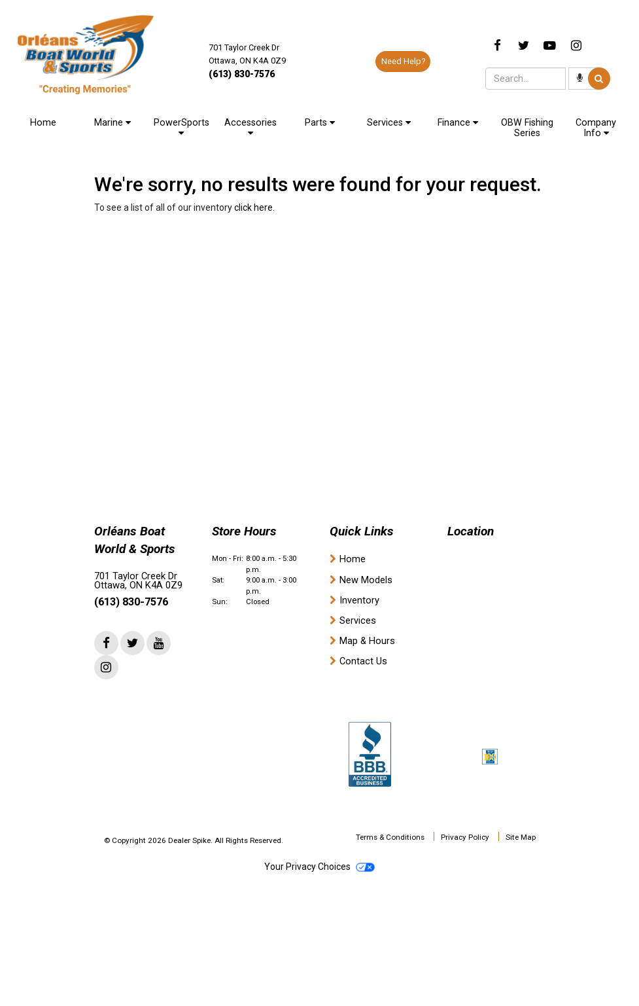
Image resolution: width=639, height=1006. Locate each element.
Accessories (250, 127)
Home (43, 122)
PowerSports (181, 127)
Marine (112, 122)
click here (253, 207)
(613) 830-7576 (242, 74)
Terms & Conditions (390, 837)
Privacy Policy (465, 837)
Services (389, 122)
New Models (365, 580)
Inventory (359, 600)
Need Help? (403, 61)
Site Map (521, 837)
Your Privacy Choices (319, 866)
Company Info (596, 128)
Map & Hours (367, 641)
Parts (320, 122)
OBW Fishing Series (527, 128)
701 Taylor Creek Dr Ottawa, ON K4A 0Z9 (138, 581)
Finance (458, 122)
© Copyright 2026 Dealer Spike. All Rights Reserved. (193, 840)
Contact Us (363, 661)
